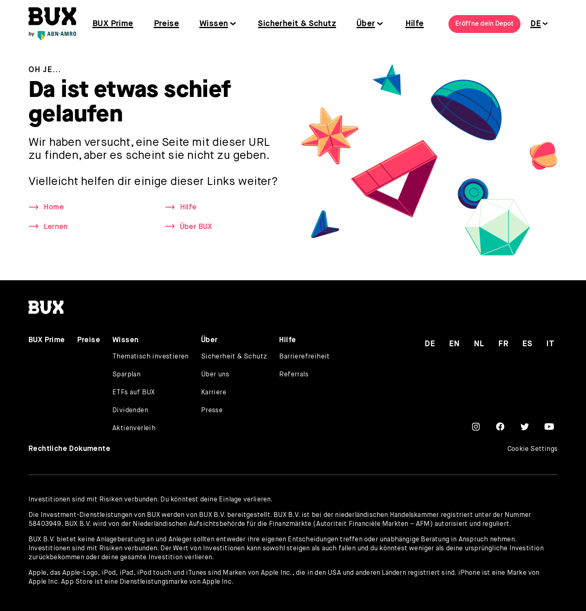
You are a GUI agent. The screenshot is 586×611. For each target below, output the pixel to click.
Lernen (56, 227)
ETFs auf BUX (133, 392)
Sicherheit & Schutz (297, 24)
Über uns (215, 374)
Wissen (213, 24)
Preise (166, 24)
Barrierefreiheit (304, 357)
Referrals (293, 374)
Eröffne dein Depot (484, 24)
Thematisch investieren (150, 357)
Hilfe (414, 24)
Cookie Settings (532, 449)
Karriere (213, 392)
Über (365, 24)
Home (54, 207)
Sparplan (126, 374)
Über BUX (196, 227)
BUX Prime (112, 24)
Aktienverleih (133, 428)
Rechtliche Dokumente (69, 449)
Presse (212, 410)
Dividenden (130, 410)
